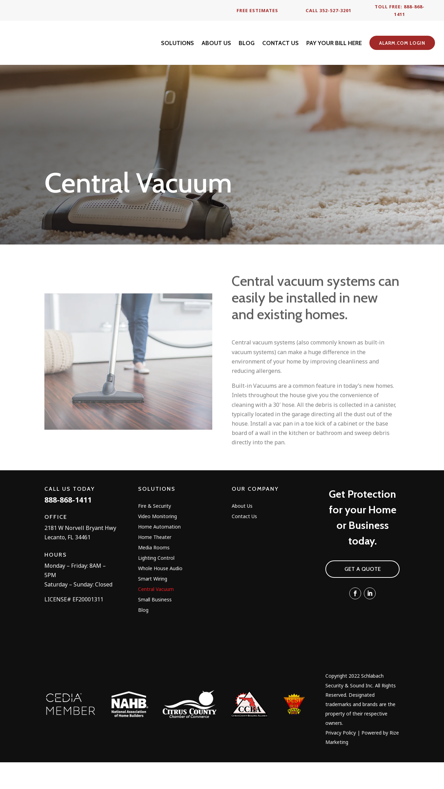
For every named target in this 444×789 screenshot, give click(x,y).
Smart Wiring (152, 605)
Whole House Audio (160, 595)
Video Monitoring (157, 543)
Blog (143, 637)
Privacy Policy (340, 759)
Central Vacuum (156, 616)
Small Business (155, 626)
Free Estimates (257, 10)
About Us (242, 532)
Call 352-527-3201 (328, 10)
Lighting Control (156, 585)
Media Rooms (154, 574)
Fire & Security (154, 532)
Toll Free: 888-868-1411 (400, 10)
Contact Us (244, 543)
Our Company (255, 515)
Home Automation (159, 553)
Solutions (157, 515)
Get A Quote (362, 595)
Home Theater (154, 564)
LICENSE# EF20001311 (73, 625)
